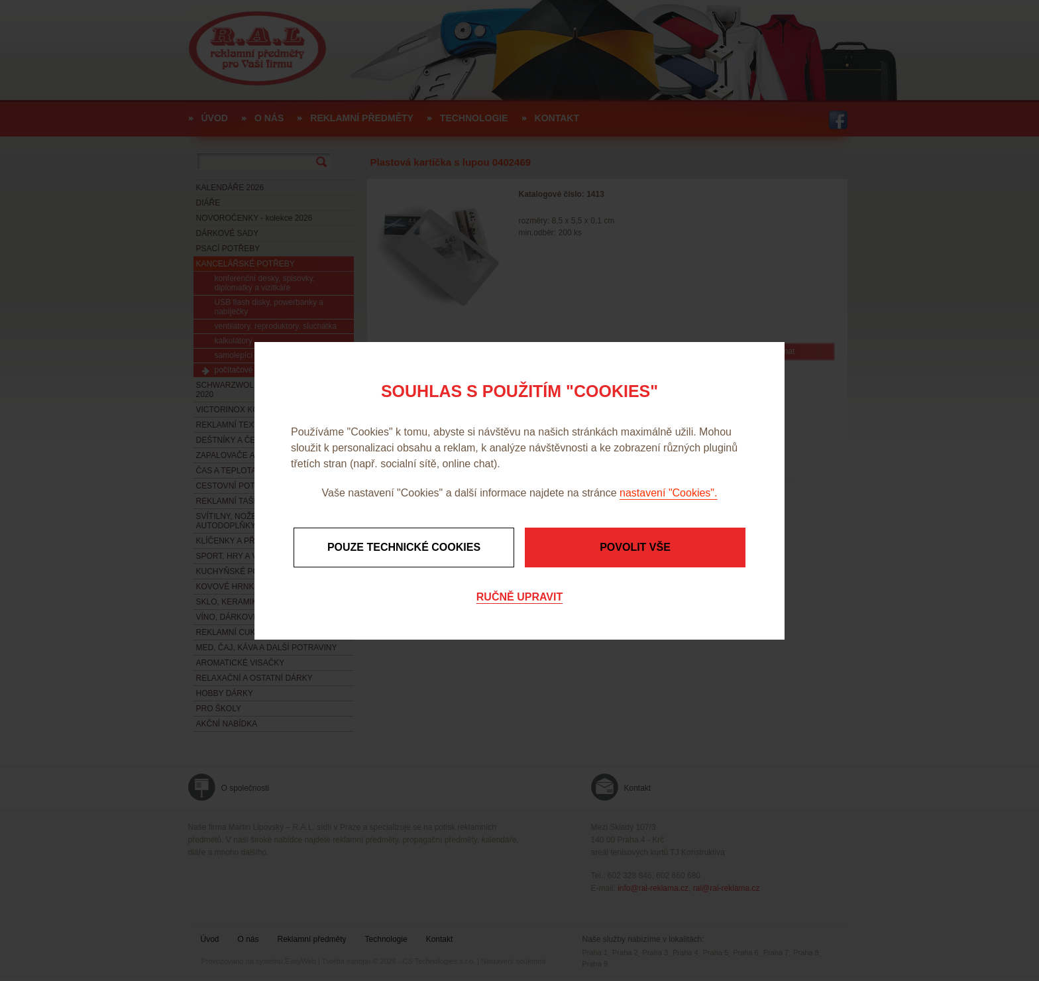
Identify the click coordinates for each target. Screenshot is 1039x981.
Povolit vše (635, 547)
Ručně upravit (519, 597)
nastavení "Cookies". (668, 492)
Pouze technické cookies (403, 547)
